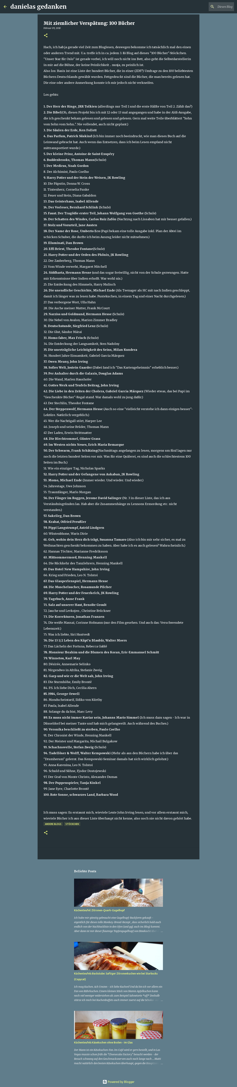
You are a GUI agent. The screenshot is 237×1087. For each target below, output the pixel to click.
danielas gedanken (38, 6)
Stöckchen (72, 824)
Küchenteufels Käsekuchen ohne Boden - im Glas (103, 1042)
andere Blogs (53, 824)
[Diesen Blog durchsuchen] (214, 6)
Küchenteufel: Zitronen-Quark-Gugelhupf (99, 910)
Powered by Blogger (118, 1081)
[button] (46, 35)
